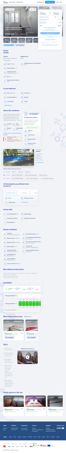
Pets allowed (10, 222)
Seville (57, 436)
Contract (9, 233)
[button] (14, 329)
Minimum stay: (18, 289)
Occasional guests (11, 214)
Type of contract (11, 263)
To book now (29, 246)
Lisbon (10, 436)
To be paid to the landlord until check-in (35, 237)
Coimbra (19, 436)
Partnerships (35, 431)
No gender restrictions (29, 218)
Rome (35, 436)
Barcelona (30, 436)
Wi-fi (8, 76)
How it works (12, 2)
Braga (43, 436)
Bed (8, 93)
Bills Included (10, 68)
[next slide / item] (37, 357)
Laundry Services (11, 254)
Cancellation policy (30, 234)
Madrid (24, 436)
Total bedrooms (11, 123)
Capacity (26, 93)
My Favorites (20, 2)
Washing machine (28, 198)
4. (4, 365)
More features (7, 105)
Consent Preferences (50, 431)
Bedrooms (27, 316)
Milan (39, 436)
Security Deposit (11, 258)
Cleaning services (11, 71)
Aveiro (47, 436)
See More (19, 120)
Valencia (53, 436)
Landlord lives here (20, 128)
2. (4, 353)
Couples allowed (11, 97)
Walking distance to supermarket (32, 63)
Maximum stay (10, 242)
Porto (15, 436)
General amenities (11, 192)
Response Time (32, 143)
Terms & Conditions (23, 443)
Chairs (26, 101)
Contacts (48, 428)
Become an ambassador (37, 429)
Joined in (30, 130)
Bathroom (37, 192)
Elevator (9, 128)
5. (4, 380)
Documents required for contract (34, 241)
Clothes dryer (12, 202)
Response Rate (32, 139)
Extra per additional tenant (32, 250)
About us (5, 428)
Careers (34, 428)
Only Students (27, 214)
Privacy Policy (6, 443)
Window (26, 97)
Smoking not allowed (12, 218)
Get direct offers (50, 2)
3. (4, 359)
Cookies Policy (14, 443)
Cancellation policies (50, 429)
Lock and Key (10, 101)
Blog (4, 429)
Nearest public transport (13, 80)
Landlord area (40, 2)
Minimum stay (10, 238)
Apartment (24, 192)
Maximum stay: (31, 289)
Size (17, 123)
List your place (24, 429)
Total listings (31, 134)
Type (8, 64)
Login (57, 2)
